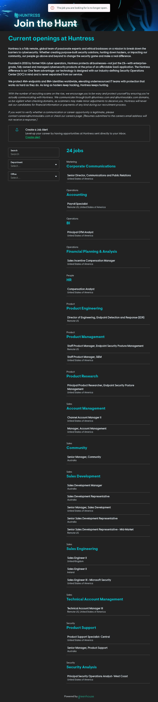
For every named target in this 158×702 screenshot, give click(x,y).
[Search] (33, 154)
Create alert (32, 137)
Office (13, 174)
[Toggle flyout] (56, 164)
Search (14, 150)
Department (16, 162)
